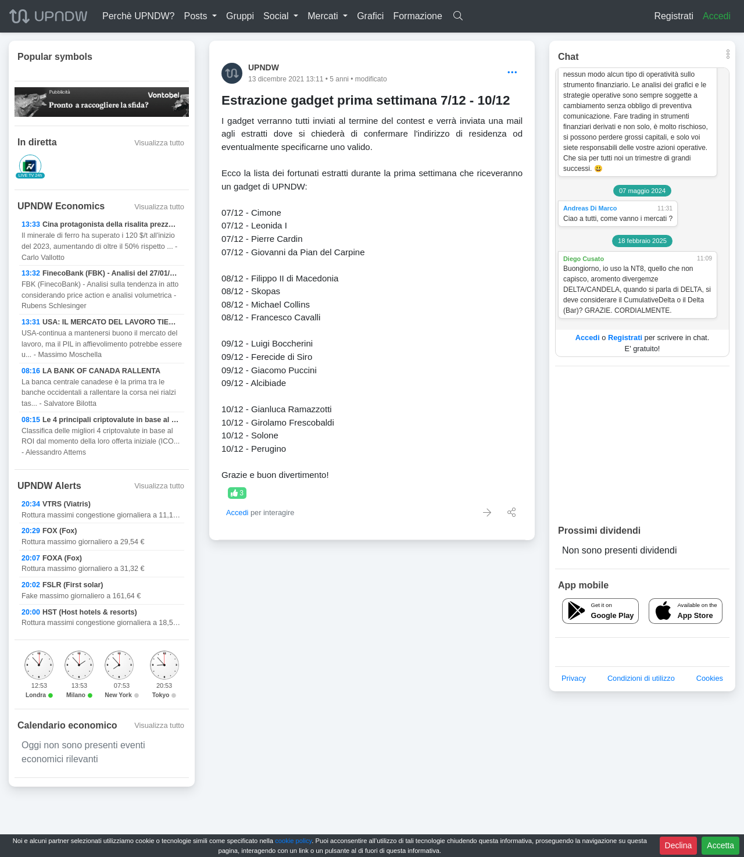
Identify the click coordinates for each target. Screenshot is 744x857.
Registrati (673, 16)
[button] (200, 16)
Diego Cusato (583, 258)
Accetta (720, 845)
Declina (678, 845)
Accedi (717, 16)
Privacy (573, 678)
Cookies (709, 678)
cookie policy (293, 840)
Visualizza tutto (159, 142)
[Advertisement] (642, 444)
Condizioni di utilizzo (641, 678)
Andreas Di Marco (590, 208)
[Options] (512, 73)
